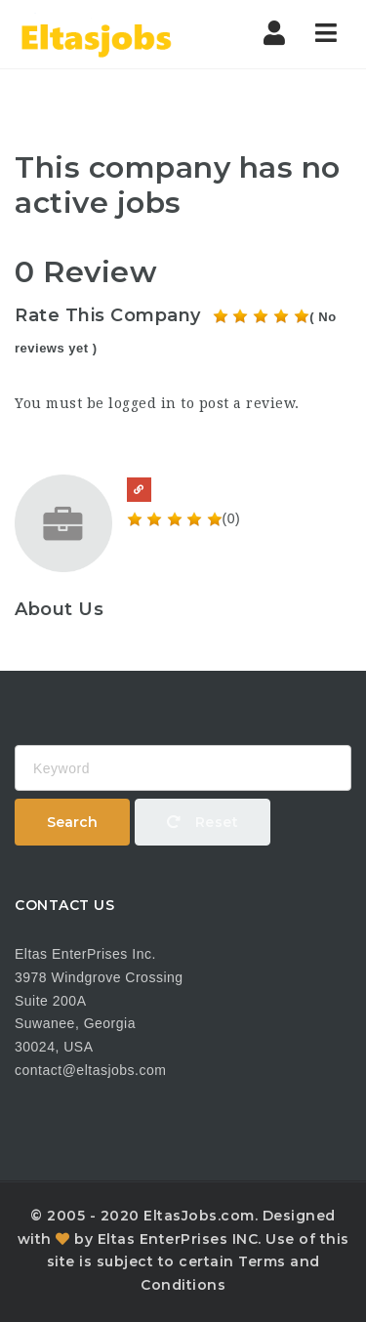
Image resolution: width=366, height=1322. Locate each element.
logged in (142, 403)
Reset (203, 822)
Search (72, 822)
